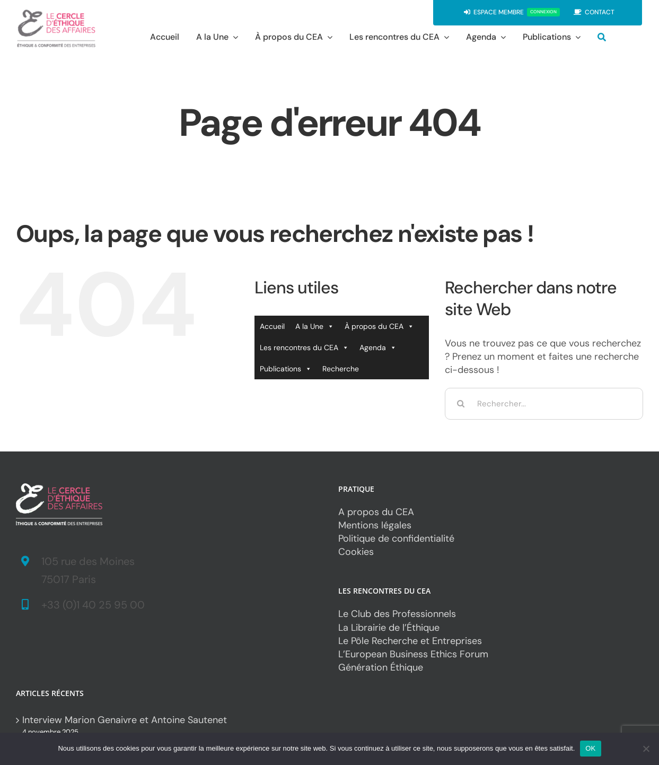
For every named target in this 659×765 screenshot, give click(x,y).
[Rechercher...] (544, 404)
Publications (286, 368)
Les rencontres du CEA (304, 347)
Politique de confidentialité (396, 538)
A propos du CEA (376, 512)
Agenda (378, 347)
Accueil (272, 326)
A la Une (314, 326)
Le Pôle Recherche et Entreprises (410, 640)
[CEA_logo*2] (56, 13)
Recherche (340, 368)
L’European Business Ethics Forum (413, 654)
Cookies (356, 551)
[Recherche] (601, 36)
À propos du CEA (379, 326)
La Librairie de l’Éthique (389, 627)
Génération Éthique (380, 667)
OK (590, 748)
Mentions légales (374, 525)
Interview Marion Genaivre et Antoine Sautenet (124, 720)
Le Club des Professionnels (397, 613)
